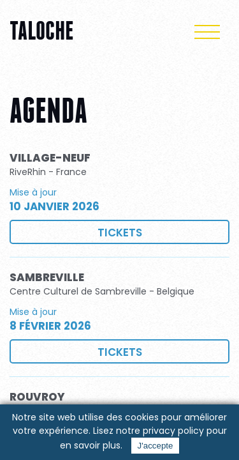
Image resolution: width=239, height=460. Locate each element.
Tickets (120, 232)
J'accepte (155, 445)
